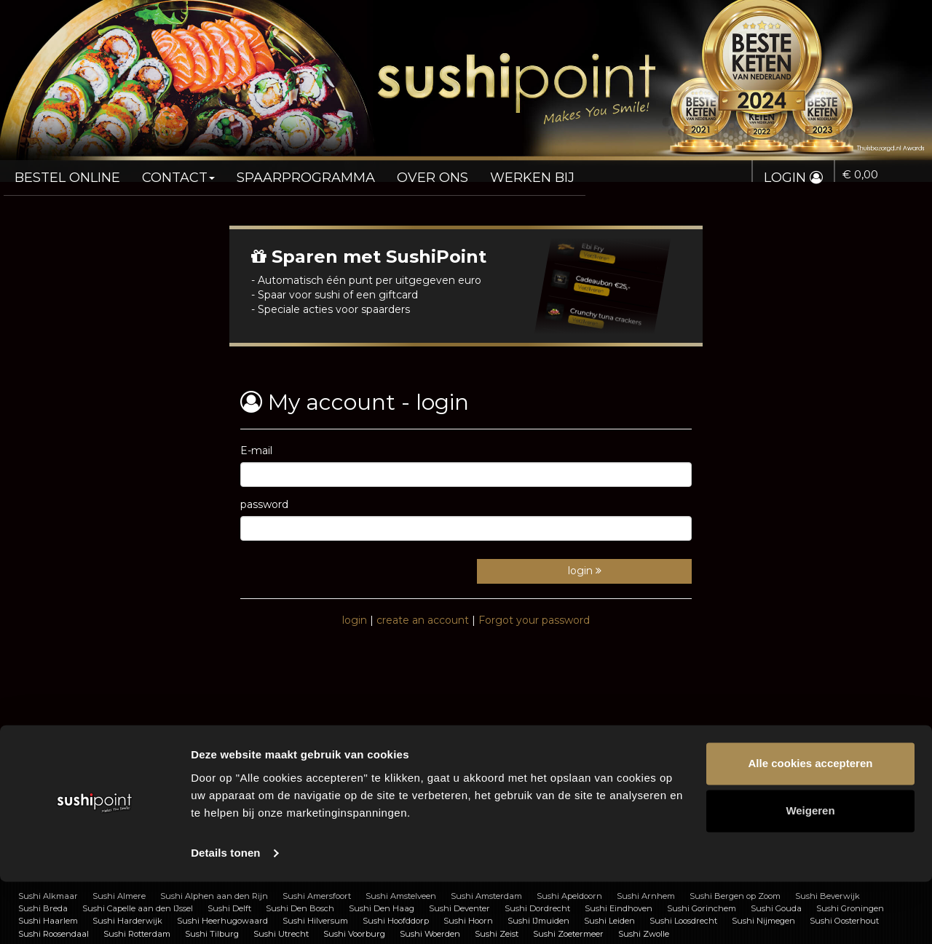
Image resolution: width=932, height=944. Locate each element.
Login (799, 178)
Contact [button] (166, 171)
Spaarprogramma (282, 171)
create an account (422, 620)
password (264, 504)
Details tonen (225, 915)
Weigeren (810, 873)
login (584, 570)
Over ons (398, 171)
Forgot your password (534, 620)
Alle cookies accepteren (811, 826)
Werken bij (491, 171)
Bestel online (63, 171)
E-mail (256, 450)
